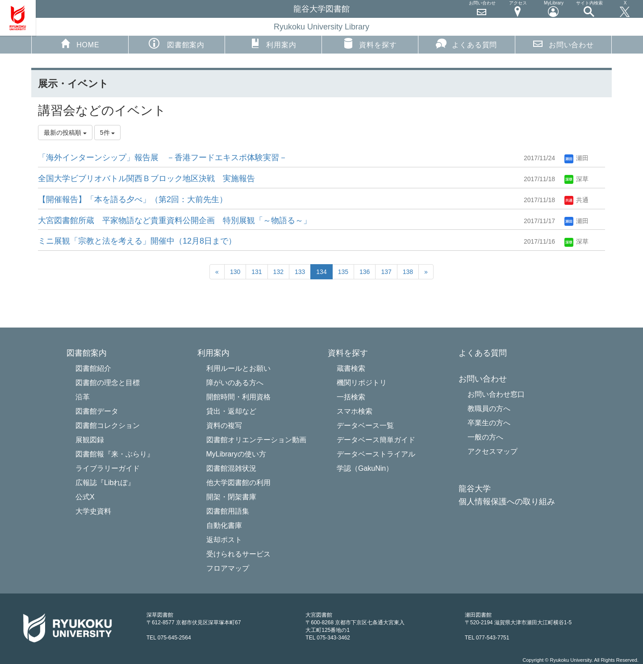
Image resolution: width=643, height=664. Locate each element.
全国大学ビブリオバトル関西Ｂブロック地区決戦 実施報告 (146, 178)
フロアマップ (227, 568)
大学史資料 (93, 511)
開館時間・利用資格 (238, 397)
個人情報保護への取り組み (507, 502)
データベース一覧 (365, 425)
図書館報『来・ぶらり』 (114, 454)
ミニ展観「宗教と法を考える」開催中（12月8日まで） (137, 241)
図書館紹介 (93, 368)
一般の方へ (485, 437)
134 (321, 271)
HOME (79, 43)
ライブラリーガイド (107, 468)
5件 (107, 132)
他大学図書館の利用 (238, 482)
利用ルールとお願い (238, 368)
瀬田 (576, 158)
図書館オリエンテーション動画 (256, 440)
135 (343, 271)
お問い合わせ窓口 (496, 394)
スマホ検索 (354, 411)
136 (364, 271)
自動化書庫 (224, 525)
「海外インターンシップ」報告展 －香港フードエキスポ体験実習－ (162, 157)
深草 (576, 179)
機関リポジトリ (362, 382)
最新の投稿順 (65, 132)
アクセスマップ (493, 451)
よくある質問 (466, 43)
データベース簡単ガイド (376, 440)
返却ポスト (224, 540)
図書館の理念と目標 (107, 382)
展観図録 (89, 440)
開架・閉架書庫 (231, 497)
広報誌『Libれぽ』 (105, 482)
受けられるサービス (238, 554)
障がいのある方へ (234, 382)
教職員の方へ (489, 408)
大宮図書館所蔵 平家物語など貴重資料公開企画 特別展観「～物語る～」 (174, 220)
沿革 (82, 397)
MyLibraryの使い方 (236, 454)
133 (300, 271)
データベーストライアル (376, 454)
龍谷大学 (475, 489)
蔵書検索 (351, 368)
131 (256, 271)
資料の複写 (224, 425)
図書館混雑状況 (231, 468)
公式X (85, 497)
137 (386, 271)
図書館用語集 (227, 511)
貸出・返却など (231, 411)
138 (408, 271)
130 (235, 271)
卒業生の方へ (489, 423)
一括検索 (351, 397)
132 (278, 271)
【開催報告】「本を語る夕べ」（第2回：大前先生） (132, 199)
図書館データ (96, 411)
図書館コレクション (107, 425)
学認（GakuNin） (365, 468)
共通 (576, 199)
